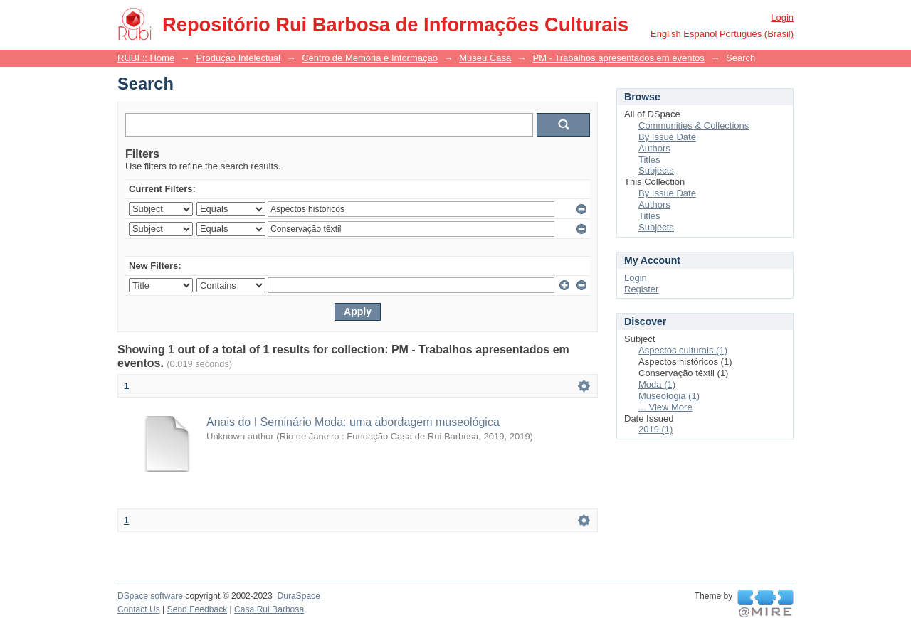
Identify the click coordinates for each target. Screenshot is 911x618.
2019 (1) (655, 429)
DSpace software (150, 596)
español (700, 33)
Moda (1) (656, 384)
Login (782, 17)
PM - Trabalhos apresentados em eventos (618, 58)
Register (641, 289)
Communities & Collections (693, 125)
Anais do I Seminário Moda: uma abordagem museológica (353, 422)
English (666, 33)
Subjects (656, 170)
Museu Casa (485, 58)
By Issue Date (667, 137)
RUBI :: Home (145, 58)
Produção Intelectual (238, 58)
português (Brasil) (757, 33)
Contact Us (138, 609)
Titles (649, 159)
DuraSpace (298, 596)
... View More (665, 407)
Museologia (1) (669, 395)
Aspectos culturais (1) (682, 350)
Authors (654, 148)
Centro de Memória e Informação (370, 58)
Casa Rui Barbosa (269, 609)
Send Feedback (197, 609)
